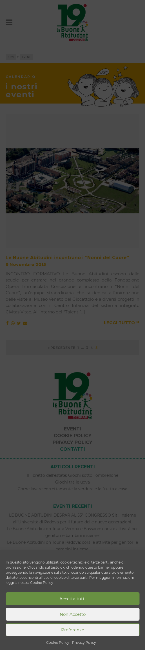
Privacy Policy (84, 642)
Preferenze (72, 629)
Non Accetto (73, 614)
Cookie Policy (57, 642)
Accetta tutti (72, 598)
